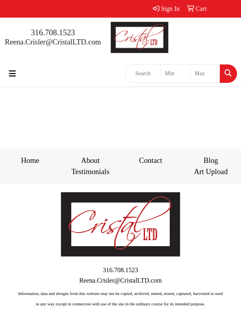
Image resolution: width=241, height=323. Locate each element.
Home (30, 160)
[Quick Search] (143, 73)
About (90, 160)
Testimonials (90, 171)
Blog (211, 160)
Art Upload (211, 171)
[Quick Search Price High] (205, 73)
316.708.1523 (53, 32)
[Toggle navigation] (12, 73)
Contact (150, 160)
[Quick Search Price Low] (176, 73)
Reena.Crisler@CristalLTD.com (53, 42)
